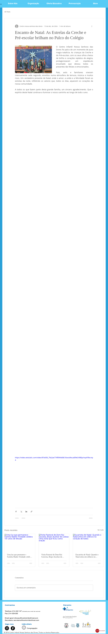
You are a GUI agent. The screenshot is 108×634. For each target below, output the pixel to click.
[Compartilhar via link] (31, 512)
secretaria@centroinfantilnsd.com (26, 620)
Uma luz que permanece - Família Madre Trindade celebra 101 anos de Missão (19, 556)
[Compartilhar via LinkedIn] (26, 512)
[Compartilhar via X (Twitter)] (21, 512)
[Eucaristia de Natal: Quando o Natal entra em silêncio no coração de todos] (88, 542)
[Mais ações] (91, 26)
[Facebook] (13, 628)
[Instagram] (7, 628)
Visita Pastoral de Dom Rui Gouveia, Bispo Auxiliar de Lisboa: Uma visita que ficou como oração (52, 556)
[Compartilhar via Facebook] (16, 512)
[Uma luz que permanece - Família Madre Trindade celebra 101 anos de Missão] (20, 542)
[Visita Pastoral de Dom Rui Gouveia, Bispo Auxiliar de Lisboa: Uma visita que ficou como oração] (54, 542)
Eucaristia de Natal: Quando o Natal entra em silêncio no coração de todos (87, 556)
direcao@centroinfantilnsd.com (26, 618)
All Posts (7, 12)
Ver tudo (101, 530)
